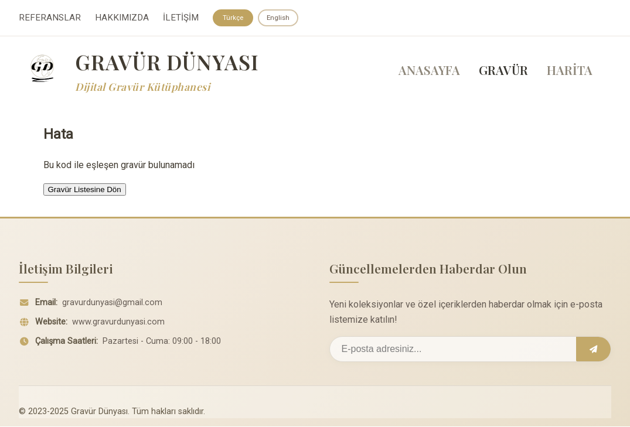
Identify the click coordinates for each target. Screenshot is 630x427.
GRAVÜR (503, 71)
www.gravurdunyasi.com (118, 326)
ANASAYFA (429, 71)
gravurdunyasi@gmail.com (112, 307)
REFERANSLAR (50, 18)
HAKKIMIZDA (122, 18)
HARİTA (569, 71)
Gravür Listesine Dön (84, 190)
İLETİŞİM (181, 18)
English (279, 17)
